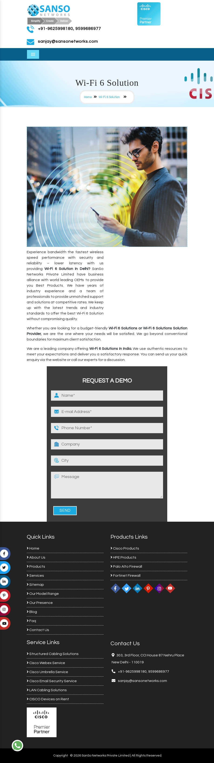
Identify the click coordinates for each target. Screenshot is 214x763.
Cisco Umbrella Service (47, 672)
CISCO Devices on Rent (48, 699)
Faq (31, 621)
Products (36, 566)
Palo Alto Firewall (126, 566)
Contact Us (38, 630)
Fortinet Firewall (125, 575)
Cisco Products (124, 548)
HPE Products (123, 557)
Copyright (60, 755)
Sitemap (35, 584)
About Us (36, 557)
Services (35, 575)
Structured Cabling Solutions (53, 654)
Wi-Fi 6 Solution (109, 97)
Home (88, 97)
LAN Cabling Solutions (47, 690)
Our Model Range (43, 594)
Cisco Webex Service (46, 663)
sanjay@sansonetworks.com (142, 681)
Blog (32, 612)
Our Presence (40, 603)
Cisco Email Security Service (52, 681)
